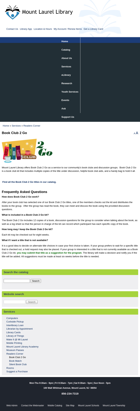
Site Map (70, 405)
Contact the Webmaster (32, 405)
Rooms (10, 368)
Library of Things (15, 335)
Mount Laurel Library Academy (22, 346)
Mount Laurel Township (114, 405)
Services (66, 66)
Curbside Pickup (15, 321)
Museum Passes (15, 350)
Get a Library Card (93, 29)
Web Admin (12, 405)
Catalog (65, 49)
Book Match (15, 361)
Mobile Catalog (55, 405)
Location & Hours (43, 29)
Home (64, 41)
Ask (63, 108)
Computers (12, 318)
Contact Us (12, 29)
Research (66, 83)
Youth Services (69, 91)
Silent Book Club (18, 364)
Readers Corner (31, 125)
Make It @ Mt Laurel (17, 339)
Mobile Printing (14, 343)
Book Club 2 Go (17, 357)
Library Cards (13, 332)
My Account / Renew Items (68, 29)
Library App (26, 29)
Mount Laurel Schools (88, 405)
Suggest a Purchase (17, 371)
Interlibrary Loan (15, 325)
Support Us (67, 117)
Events (65, 100)
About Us (66, 58)
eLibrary (66, 75)
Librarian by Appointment (19, 328)
